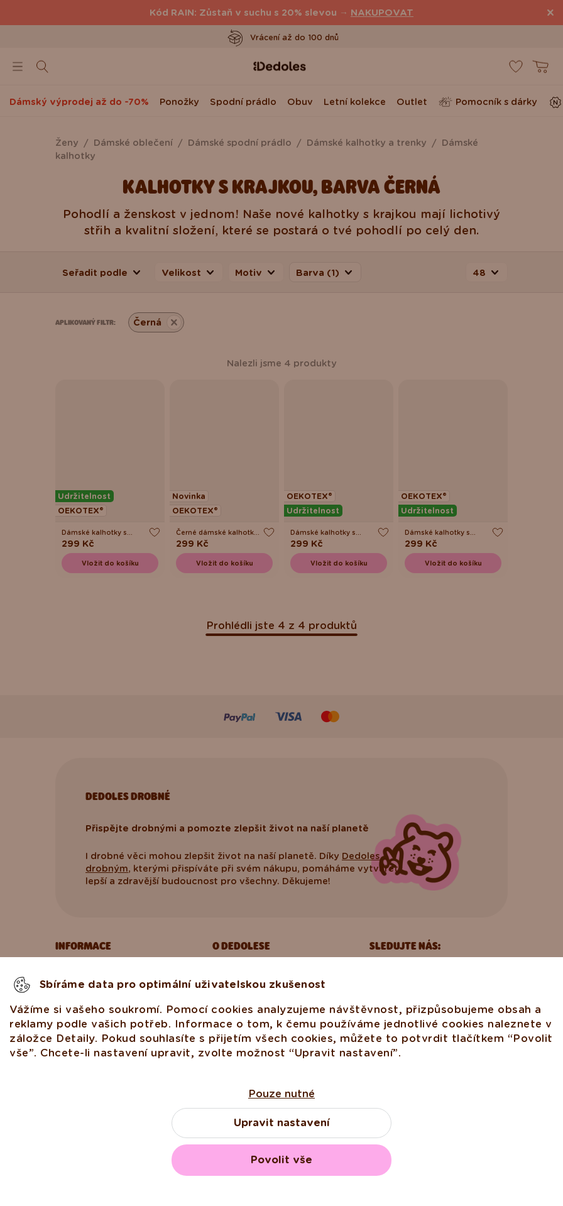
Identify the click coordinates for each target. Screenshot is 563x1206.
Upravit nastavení (282, 1123)
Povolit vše (281, 1160)
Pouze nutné (281, 1094)
